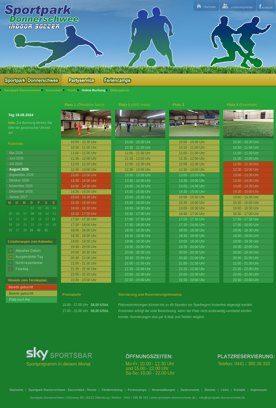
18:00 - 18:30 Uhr (137, 230)
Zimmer (210, 389)
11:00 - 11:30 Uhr (246, 153)
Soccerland (54, 90)
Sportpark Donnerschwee (22, 90)
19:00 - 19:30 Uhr (137, 241)
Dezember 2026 (21, 191)
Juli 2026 (15, 164)
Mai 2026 (16, 153)
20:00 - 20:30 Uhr (137, 252)
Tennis (72, 90)
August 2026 (19, 169)
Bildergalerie (119, 90)
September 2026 (21, 175)
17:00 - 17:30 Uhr (137, 219)
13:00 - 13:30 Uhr (137, 175)
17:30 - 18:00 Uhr (137, 225)
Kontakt (239, 389)
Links (225, 389)
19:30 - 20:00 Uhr (137, 247)
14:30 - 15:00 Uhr (137, 192)
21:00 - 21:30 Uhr (137, 263)
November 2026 (21, 186)
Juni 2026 (16, 158)
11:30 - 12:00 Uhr (246, 159)
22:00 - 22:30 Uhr (137, 274)
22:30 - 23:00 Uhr (137, 280)
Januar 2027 (18, 197)
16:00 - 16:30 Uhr (137, 208)
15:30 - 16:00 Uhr (137, 203)
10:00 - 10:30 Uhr (137, 142)
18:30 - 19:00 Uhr (137, 236)
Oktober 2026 (19, 180)
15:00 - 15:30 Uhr (137, 197)
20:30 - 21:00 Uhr (137, 258)
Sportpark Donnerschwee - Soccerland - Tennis (62, 389)
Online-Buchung (93, 90)
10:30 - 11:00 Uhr (137, 148)
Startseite (16, 389)
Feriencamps (137, 389)
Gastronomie (190, 389)
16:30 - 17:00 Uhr (137, 214)
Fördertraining (112, 389)
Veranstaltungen (164, 389)
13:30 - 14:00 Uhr (137, 181)
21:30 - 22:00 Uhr (137, 269)
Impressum (258, 389)
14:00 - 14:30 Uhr (137, 186)
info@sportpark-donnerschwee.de (222, 397)
